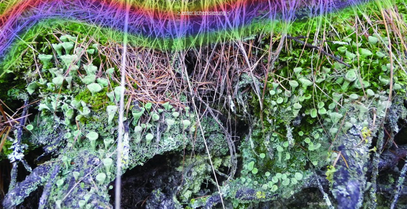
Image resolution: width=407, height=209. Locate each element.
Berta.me (325, 203)
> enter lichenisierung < (203, 13)
